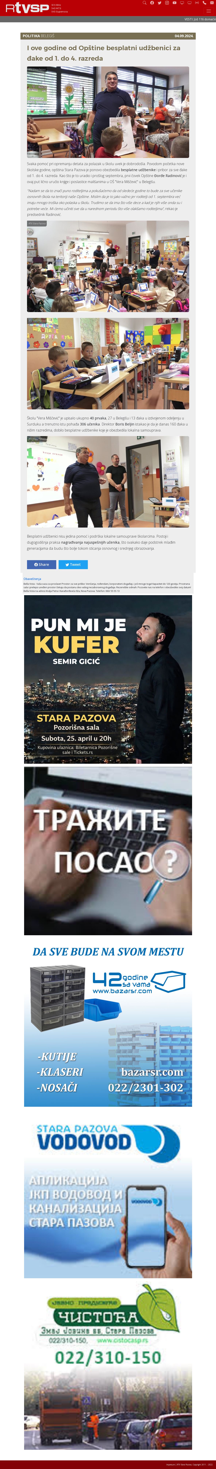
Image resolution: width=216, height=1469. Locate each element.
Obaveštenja (32, 579)
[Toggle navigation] (209, 11)
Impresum (170, 1464)
